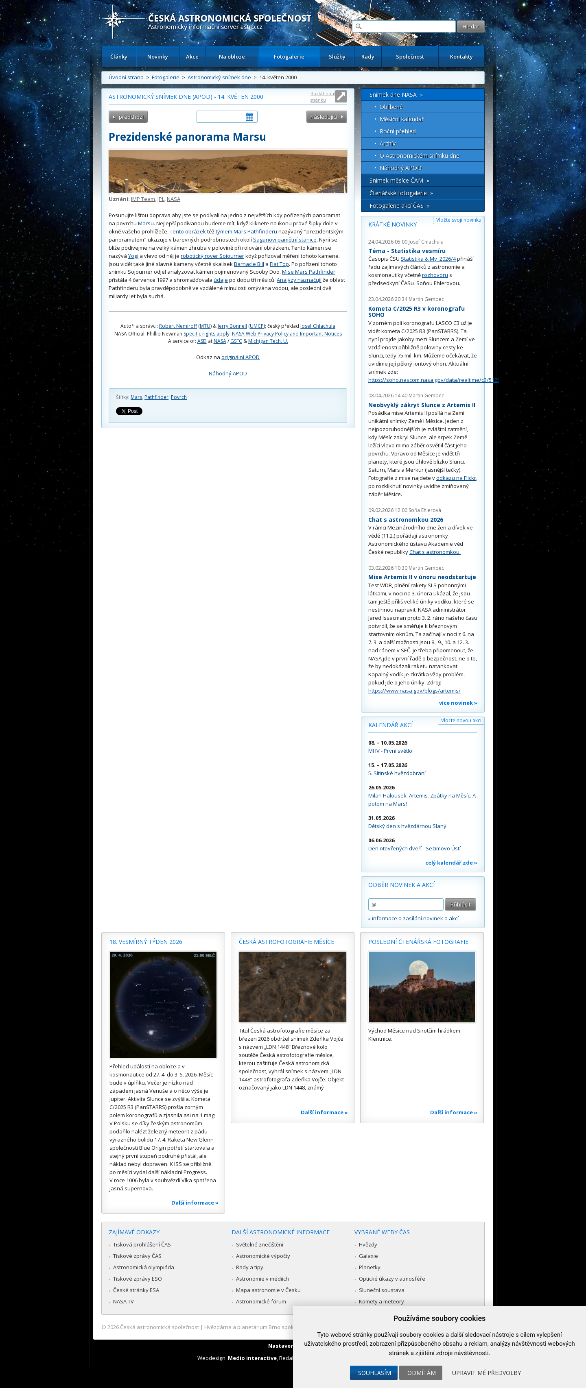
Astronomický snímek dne (219, 77)
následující (323, 116)
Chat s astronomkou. (435, 552)
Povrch (179, 397)
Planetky (369, 1267)
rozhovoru (435, 275)
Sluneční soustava (382, 1290)
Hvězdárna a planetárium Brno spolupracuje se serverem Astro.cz (285, 1327)
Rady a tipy (249, 1267)
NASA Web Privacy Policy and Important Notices (287, 333)
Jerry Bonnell (232, 325)
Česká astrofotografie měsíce (286, 942)
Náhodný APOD (228, 373)
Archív (388, 143)
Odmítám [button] (421, 1373)
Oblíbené (391, 107)
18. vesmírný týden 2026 (145, 942)
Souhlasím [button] (374, 1373)
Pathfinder (156, 397)
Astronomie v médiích (262, 1278)
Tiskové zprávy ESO (137, 1278)
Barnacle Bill (249, 264)
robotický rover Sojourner (212, 255)
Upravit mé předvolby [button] (486, 1373)
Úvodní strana (126, 77)
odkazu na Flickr (456, 478)
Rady (367, 56)
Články (118, 56)
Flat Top (279, 264)
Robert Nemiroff (178, 325)
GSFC (236, 341)
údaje (221, 279)
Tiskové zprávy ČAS (137, 1255)
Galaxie (368, 1255)
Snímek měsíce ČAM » (399, 180)
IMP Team (143, 199)
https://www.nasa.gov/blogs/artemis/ (414, 690)
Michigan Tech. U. (268, 341)
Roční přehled (398, 131)
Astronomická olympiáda (143, 1267)
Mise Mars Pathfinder (308, 271)
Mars (136, 397)
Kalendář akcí (390, 725)
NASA (173, 199)
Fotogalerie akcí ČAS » (400, 205)
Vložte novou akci (461, 720)
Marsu (146, 223)
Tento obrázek (188, 231)
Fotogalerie (289, 56)
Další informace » (195, 1202)
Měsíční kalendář (402, 119)
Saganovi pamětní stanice (285, 239)
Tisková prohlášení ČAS (142, 1244)
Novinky (157, 56)
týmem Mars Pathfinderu (246, 231)
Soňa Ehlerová (425, 510)
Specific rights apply (207, 333)
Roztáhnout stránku (323, 96)
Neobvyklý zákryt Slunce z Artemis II (421, 405)
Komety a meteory (381, 1301)
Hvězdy (368, 1244)
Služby (337, 56)
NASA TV (123, 1301)
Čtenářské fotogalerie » (401, 193)
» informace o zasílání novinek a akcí (413, 918)
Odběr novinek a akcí (401, 885)
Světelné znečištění (259, 1244)
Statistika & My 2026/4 (428, 258)
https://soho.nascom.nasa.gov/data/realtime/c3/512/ (433, 379)
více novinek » (458, 702)
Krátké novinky (392, 224)
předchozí (131, 116)
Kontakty (461, 56)
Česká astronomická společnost (159, 1327)
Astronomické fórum (261, 1301)
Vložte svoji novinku (458, 219)
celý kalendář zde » (451, 862)
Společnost (410, 56)
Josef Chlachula (317, 325)
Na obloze (232, 56)
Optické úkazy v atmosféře (392, 1278)
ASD (202, 341)
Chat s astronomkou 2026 (405, 519)
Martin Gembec (426, 299)
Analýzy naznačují (299, 279)
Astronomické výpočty (263, 1255)
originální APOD (240, 357)
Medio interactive (252, 1358)
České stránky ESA (136, 1290)
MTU (205, 325)
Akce (192, 56)
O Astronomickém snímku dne (419, 155)
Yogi (133, 255)
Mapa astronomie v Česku (268, 1290)
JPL (160, 199)
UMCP (257, 325)
